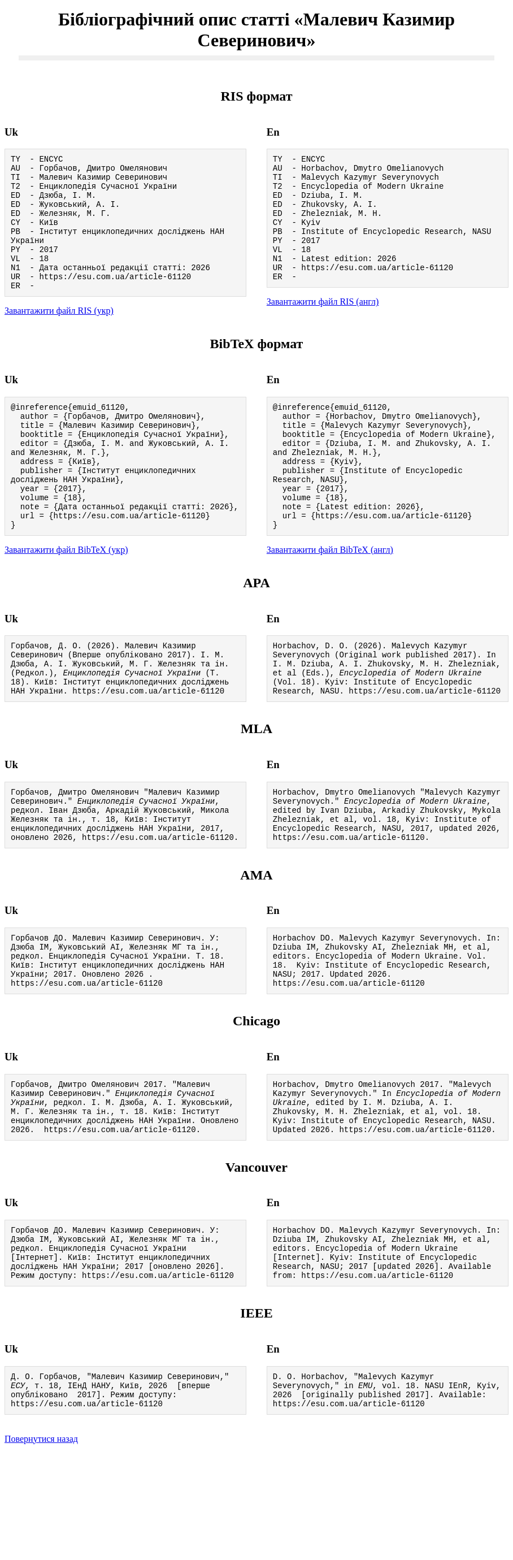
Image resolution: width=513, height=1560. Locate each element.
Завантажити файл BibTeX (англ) (330, 599)
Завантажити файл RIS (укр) (59, 336)
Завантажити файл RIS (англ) (323, 325)
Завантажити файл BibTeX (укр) (66, 599)
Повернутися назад (41, 1545)
